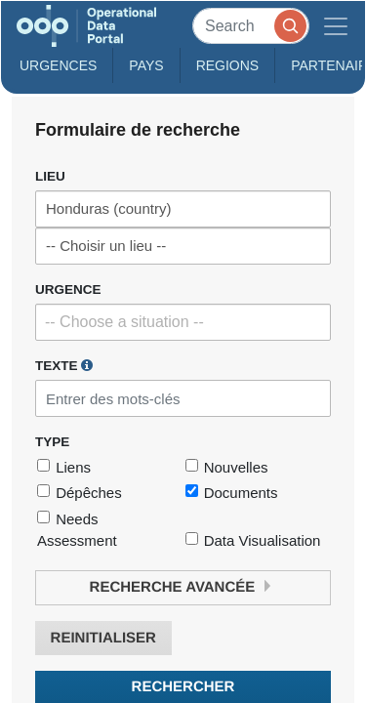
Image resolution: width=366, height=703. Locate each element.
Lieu (50, 176)
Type (52, 441)
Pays (146, 65)
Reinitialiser (103, 638)
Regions (228, 65)
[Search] (250, 26)
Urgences (58, 65)
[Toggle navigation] (335, 26)
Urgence (68, 289)
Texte (64, 365)
